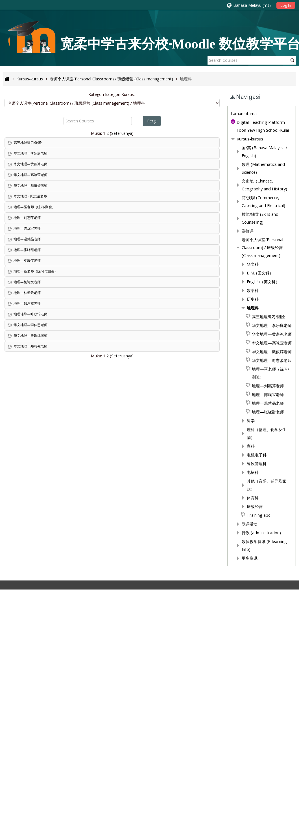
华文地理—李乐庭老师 (30, 153)
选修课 (29, 482)
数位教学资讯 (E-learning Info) (50, 769)
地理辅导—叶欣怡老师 (30, 314)
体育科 (34, 726)
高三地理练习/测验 (28, 142)
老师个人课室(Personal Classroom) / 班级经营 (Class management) (49, 499)
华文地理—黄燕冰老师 (30, 164)
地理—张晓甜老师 (27, 250)
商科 (32, 682)
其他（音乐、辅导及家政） (51, 717)
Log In (286, 5)
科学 (32, 664)
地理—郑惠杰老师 (27, 303)
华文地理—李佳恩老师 (30, 325)
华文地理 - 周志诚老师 (30, 196)
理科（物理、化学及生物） (51, 673)
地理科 (34, 559)
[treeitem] (49, 389)
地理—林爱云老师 (27, 293)
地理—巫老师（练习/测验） (34, 207)
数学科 (34, 542)
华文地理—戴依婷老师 (30, 185)
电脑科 (34, 708)
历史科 (34, 551)
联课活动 (31, 752)
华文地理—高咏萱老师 (30, 175)
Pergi (153, 121)
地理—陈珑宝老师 (27, 228)
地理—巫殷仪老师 (27, 260)
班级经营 (36, 734)
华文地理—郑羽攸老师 (30, 346)
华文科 (34, 516)
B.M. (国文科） (41, 524)
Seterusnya (123, 133)
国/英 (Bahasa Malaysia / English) (53, 423)
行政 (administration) (42, 761)
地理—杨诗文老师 (27, 282)
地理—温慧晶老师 (27, 239)
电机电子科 (38, 691)
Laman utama (25, 389)
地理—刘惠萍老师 (27, 217)
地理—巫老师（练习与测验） (36, 271)
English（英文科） (44, 533)
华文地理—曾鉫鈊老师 (30, 335)
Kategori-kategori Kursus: (113, 94)
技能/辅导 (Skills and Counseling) (52, 474)
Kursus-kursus (31, 414)
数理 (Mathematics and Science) (52, 432)
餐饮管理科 (38, 699)
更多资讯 (31, 778)
